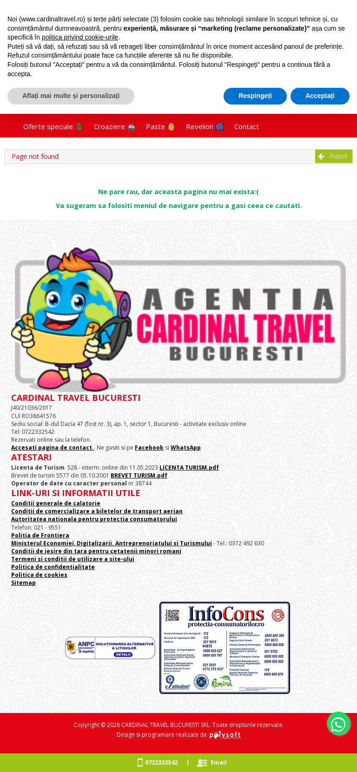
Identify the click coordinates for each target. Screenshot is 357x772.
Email (219, 762)
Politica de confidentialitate (53, 567)
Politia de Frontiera (40, 535)
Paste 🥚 (161, 126)
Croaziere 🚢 (115, 126)
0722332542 (161, 762)
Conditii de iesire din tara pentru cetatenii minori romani (96, 551)
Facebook (149, 447)
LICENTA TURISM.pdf (189, 467)
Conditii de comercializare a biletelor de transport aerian (97, 511)
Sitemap (23, 583)
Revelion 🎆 (205, 126)
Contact (246, 126)
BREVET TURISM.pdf (139, 475)
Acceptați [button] (320, 95)
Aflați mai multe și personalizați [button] (70, 95)
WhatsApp (186, 447)
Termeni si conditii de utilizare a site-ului (72, 559)
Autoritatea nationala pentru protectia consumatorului (94, 519)
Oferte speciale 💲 (53, 126)
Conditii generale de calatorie (55, 503)
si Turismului (192, 543)
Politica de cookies (39, 575)
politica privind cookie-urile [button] (80, 37)
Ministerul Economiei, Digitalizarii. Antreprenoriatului (91, 543)
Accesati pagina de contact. (52, 447)
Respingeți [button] (255, 95)
